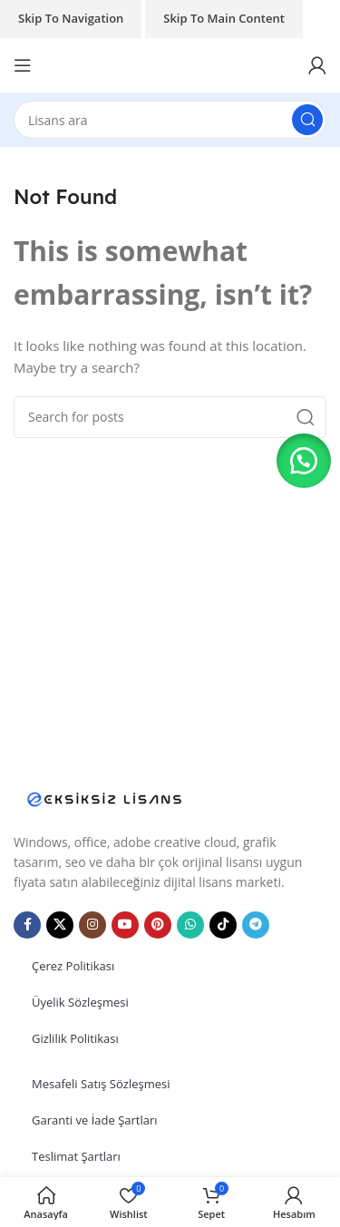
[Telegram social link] (255, 925)
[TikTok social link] (223, 925)
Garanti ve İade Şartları (95, 1120)
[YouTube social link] (125, 925)
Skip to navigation (70, 18)
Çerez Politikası (73, 966)
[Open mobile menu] (23, 65)
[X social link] (59, 925)
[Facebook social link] (27, 925)
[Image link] (104, 797)
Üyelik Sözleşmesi (80, 1002)
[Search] (170, 120)
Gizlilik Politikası (75, 1038)
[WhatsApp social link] (190, 925)
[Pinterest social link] (157, 925)
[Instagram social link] (92, 925)
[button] (304, 460)
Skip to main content (224, 18)
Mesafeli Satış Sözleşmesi (101, 1084)
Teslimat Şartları (76, 1156)
